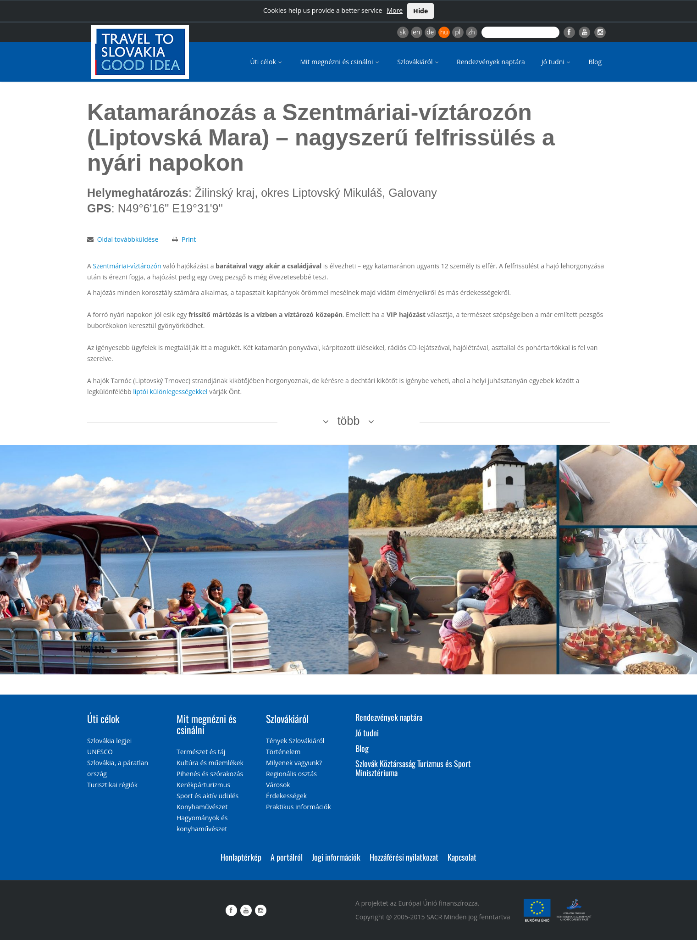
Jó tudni (557, 61)
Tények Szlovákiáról (295, 740)
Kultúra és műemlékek (210, 762)
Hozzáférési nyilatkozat (404, 857)
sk (402, 32)
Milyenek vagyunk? (294, 762)
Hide (420, 10)
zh (471, 32)
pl (457, 32)
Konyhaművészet (202, 806)
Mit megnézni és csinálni (340, 61)
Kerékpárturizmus (203, 784)
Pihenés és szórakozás (210, 773)
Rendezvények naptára (491, 61)
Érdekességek (286, 795)
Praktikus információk (298, 806)
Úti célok (267, 61)
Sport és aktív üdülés (207, 795)
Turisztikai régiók (112, 784)
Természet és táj (201, 751)
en (416, 32)
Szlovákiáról (418, 61)
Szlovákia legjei (109, 740)
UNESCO (100, 751)
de (430, 32)
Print (189, 239)
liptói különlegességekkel (170, 391)
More (395, 10)
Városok (278, 784)
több (348, 420)
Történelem (283, 751)
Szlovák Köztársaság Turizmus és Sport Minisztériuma (413, 768)
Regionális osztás (291, 773)
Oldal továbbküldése (128, 239)
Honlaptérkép (241, 857)
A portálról (287, 857)
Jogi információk (336, 857)
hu (444, 32)
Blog (595, 61)
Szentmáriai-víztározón (127, 265)
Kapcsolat (462, 857)
